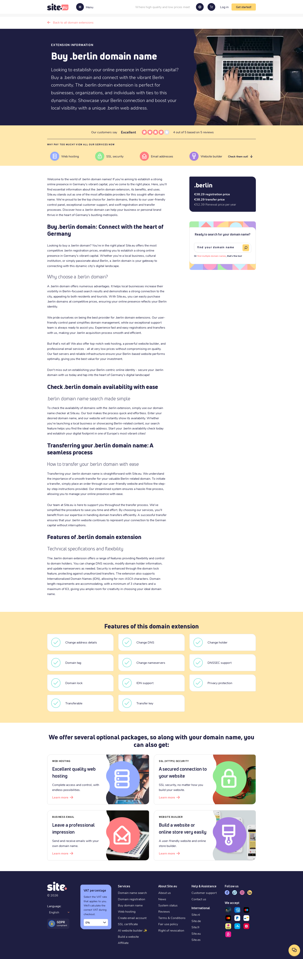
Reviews (164, 911)
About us (164, 893)
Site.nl (196, 914)
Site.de (196, 921)
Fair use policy (168, 924)
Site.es (196, 940)
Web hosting (126, 911)
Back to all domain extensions (73, 22)
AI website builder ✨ (132, 930)
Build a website (128, 936)
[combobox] (96, 922)
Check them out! (238, 156)
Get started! (243, 7)
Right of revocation (171, 930)
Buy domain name (130, 905)
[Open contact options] (294, 950)
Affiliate (123, 943)
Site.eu (196, 933)
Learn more (60, 797)
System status (168, 905)
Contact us (199, 899)
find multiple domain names (211, 255)
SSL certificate (128, 924)
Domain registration (131, 899)
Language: (54, 906)
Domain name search (132, 893)
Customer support (204, 893)
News (162, 899)
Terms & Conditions (172, 918)
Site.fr (196, 927)
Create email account (132, 918)
